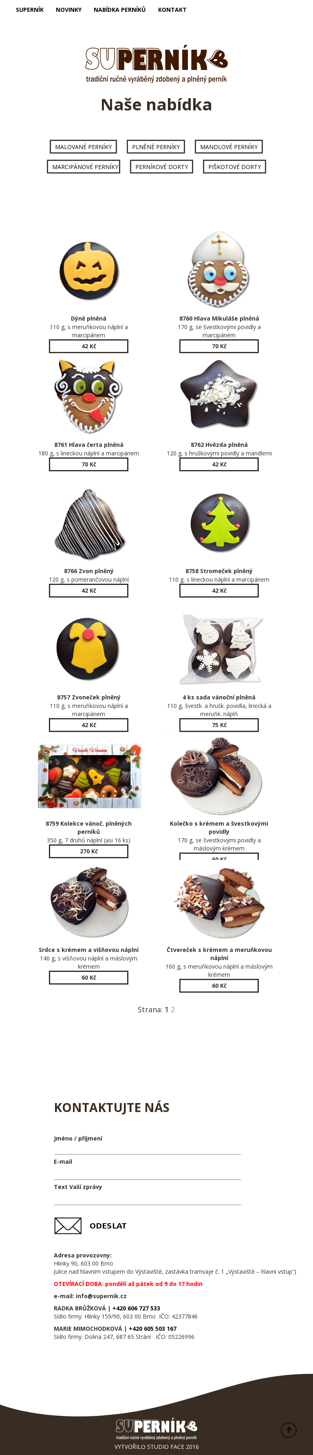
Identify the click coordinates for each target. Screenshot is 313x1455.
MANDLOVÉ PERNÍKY (229, 147)
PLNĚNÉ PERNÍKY (156, 147)
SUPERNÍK (30, 9)
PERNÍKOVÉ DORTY (161, 167)
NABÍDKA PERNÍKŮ (120, 9)
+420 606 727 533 (136, 1308)
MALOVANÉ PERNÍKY (83, 147)
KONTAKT (172, 9)
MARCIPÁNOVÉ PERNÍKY (85, 167)
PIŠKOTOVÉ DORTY (234, 167)
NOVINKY (69, 9)
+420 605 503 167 (152, 1328)
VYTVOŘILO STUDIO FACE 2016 (157, 1447)
